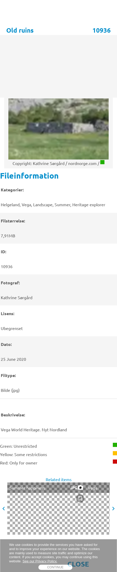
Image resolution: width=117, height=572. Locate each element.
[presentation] (58, 303)
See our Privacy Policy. (39, 561)
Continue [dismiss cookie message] (55, 567)
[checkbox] (80, 498)
